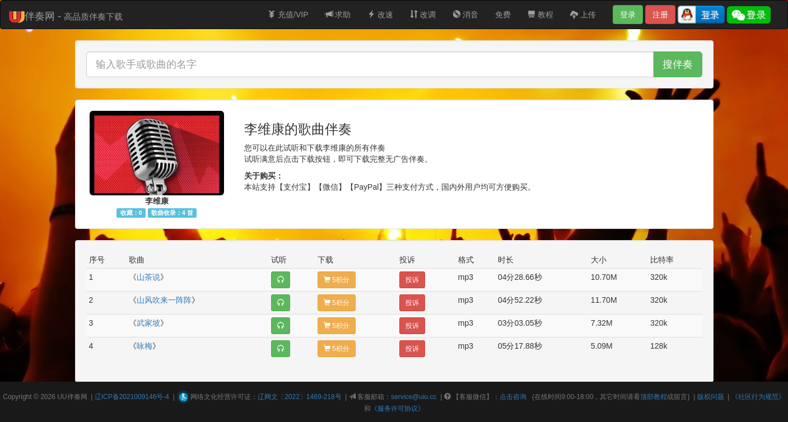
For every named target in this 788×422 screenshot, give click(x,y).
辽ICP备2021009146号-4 (132, 397)
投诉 (412, 280)
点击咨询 (513, 397)
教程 (540, 14)
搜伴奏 (678, 64)
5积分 (336, 280)
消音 (465, 14)
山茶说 (148, 277)
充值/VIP (288, 14)
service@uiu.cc (414, 397)
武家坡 (148, 322)
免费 (503, 14)
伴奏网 (77, 397)
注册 (660, 14)
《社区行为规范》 (758, 397)
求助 (338, 14)
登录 (628, 14)
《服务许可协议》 (398, 408)
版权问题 (710, 397)
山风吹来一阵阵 (164, 300)
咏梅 (144, 345)
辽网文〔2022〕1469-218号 (299, 397)
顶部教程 (653, 397)
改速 (380, 14)
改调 (423, 14)
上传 (583, 14)
